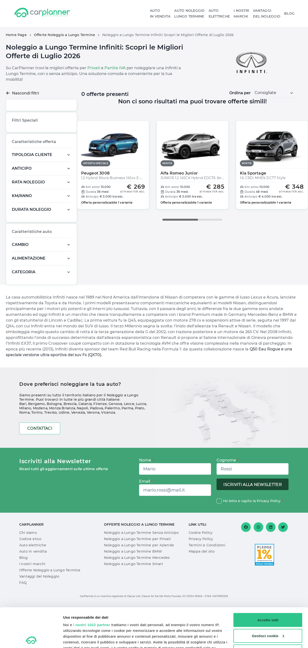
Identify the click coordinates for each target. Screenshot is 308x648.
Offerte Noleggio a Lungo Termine (64, 35)
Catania (85, 444)
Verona (93, 453)
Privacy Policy (269, 541)
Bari (22, 444)
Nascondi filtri (22, 93)
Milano (25, 448)
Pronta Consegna (54, 152)
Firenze (100, 444)
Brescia (70, 444)
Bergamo (36, 444)
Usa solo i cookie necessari (267, 612)
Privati (93, 68)
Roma (24, 453)
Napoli (82, 448)
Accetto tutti (267, 581)
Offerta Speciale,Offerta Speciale (37, 162)
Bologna (54, 444)
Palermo (112, 448)
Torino (36, 453)
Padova (96, 448)
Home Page (16, 35)
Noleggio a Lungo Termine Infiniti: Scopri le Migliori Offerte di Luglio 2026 (168, 35)
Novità (42, 142)
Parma (127, 448)
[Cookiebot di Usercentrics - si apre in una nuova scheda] (31, 638)
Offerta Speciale (25, 152)
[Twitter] (283, 567)
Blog (289, 13)
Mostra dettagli (76, 638)
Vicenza (108, 453)
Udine (64, 453)
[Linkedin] (271, 567)
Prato (139, 448)
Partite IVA (115, 68)
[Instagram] (258, 567)
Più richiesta (23, 142)
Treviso (50, 453)
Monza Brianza (62, 448)
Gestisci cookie (268, 596)
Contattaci (39, 469)
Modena (40, 448)
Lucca (141, 444)
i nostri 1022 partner (91, 585)
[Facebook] (246, 567)
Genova (115, 444)
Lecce (129, 444)
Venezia (78, 453)
